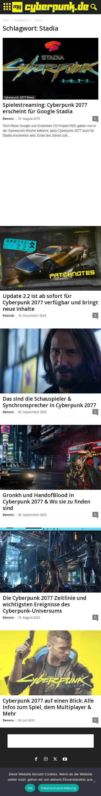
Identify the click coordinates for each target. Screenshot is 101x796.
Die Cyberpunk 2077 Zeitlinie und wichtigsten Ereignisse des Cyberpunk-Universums (44, 604)
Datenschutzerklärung (58, 788)
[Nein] (94, 781)
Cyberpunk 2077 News (19, 97)
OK (30, 788)
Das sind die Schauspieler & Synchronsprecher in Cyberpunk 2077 (49, 402)
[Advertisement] (50, 186)
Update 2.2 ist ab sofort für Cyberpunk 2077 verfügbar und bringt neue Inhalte (50, 302)
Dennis (8, 118)
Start (6, 20)
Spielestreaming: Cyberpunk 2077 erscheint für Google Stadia (45, 108)
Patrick (8, 315)
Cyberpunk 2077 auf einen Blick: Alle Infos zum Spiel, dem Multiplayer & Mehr (48, 707)
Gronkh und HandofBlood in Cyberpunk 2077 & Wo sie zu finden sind (46, 502)
